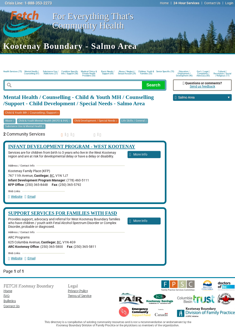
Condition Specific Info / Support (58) (69, 72)
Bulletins (9, 301)
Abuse (9, 120)
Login (229, 3)
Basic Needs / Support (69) (107, 72)
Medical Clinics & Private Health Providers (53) (89, 73)
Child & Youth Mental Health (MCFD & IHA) (44, 120)
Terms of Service (79, 296)
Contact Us (212, 3)
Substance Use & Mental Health (24, 126)
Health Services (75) (12, 71)
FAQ (6, 296)
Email (30, 197)
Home (164, 3)
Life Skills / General (134, 120)
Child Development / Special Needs (95, 120)
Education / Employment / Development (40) (184, 73)
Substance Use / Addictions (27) (51, 72)
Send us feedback (202, 86)
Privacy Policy (78, 291)
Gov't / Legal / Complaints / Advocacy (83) (203, 73)
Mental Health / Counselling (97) (31, 72)
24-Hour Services (186, 3)
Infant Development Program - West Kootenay (71, 146)
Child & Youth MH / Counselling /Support (32, 112)
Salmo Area (202, 97)
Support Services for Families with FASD (62, 213)
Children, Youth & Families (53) (146, 72)
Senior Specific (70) (165, 71)
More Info (138, 155)
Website (15, 197)
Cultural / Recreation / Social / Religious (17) (222, 73)
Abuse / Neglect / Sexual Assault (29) (127, 72)
